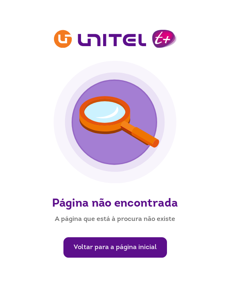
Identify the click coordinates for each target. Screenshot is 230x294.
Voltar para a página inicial (115, 247)
